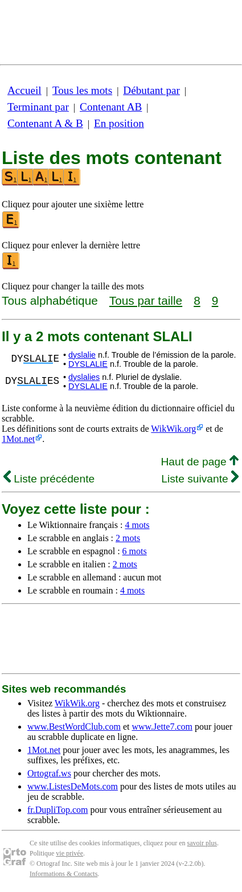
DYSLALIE (88, 364)
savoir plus (202, 843)
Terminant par (38, 107)
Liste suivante (200, 479)
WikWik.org (173, 428)
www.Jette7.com (162, 726)
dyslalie (82, 354)
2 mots (128, 538)
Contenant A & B (45, 123)
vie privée (69, 853)
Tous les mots (82, 90)
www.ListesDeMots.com (72, 786)
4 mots (137, 525)
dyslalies (84, 377)
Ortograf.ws (49, 773)
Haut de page (200, 462)
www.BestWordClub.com (74, 726)
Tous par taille (145, 300)
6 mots (134, 551)
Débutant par (151, 90)
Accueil (24, 90)
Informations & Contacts (63, 874)
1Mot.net (18, 439)
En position (119, 123)
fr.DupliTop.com (57, 810)
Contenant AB (111, 107)
